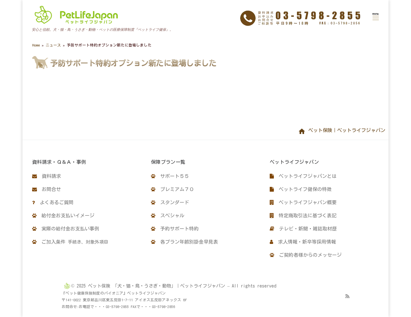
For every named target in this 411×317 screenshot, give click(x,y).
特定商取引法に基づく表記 (303, 215)
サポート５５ (170, 176)
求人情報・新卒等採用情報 (303, 241)
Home (36, 45)
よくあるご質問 (53, 202)
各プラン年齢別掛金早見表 (184, 241)
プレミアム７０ (172, 189)
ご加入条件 (70, 241)
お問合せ (46, 189)
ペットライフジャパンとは (303, 176)
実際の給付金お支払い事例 (65, 228)
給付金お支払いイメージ (63, 215)
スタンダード (170, 202)
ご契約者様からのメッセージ (306, 255)
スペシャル (167, 215)
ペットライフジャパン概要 (303, 202)
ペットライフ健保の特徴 (301, 189)
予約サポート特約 (175, 228)
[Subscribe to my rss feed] (347, 296)
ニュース (53, 45)
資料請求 (46, 176)
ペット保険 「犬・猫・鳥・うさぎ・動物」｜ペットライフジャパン (156, 286)
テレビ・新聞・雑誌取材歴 (303, 228)
